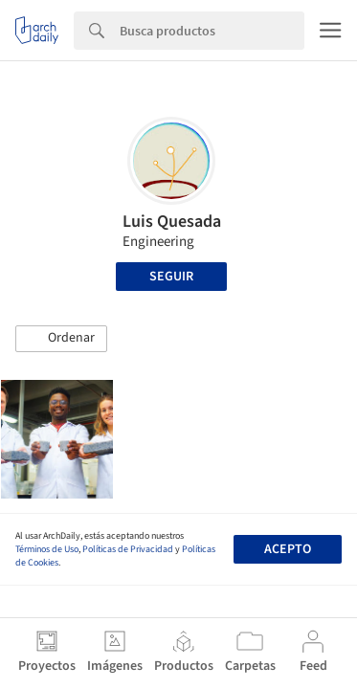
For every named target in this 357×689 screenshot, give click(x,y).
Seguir (171, 276)
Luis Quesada (172, 221)
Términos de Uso (46, 549)
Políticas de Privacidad (127, 549)
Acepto (287, 549)
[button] (61, 338)
